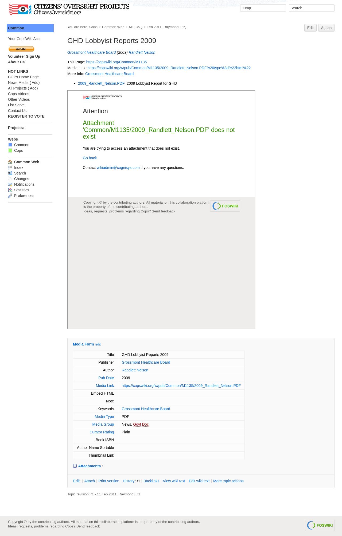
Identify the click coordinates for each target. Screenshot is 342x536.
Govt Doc (141, 424)
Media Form (83, 344)
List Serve (16, 105)
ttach (89, 481)
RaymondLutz (174, 27)
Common (16, 28)
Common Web (113, 27)
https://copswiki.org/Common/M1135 (116, 62)
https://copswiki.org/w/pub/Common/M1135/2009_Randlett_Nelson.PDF (181, 385)
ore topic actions (228, 481)
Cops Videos (18, 94)
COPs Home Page (23, 77)
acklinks (151, 481)
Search (17, 173)
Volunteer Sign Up (24, 56)
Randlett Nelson (142, 52)
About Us (16, 62)
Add (35, 82)
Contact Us (17, 110)
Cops (93, 27)
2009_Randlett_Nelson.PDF (101, 83)
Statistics (18, 190)
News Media (18, 82)
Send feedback (88, 526)
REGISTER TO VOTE (26, 116)
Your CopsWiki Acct (24, 39)
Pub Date (106, 378)
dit (77, 481)
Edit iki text (199, 481)
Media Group (103, 424)
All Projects (17, 88)
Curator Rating (102, 432)
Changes (18, 179)
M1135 (134, 27)
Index (15, 167)
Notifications (21, 184)
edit (97, 344)
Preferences (21, 195)
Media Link (105, 385)
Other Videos (19, 99)
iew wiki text (174, 481)
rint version (109, 481)
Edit (310, 28)
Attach (326, 28)
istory (129, 481)
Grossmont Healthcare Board (91, 52)
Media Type (104, 416)
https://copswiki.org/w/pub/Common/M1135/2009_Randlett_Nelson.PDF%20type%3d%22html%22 (169, 68)
